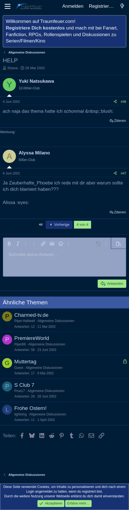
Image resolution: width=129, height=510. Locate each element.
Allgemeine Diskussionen (55, 321)
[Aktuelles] (122, 6)
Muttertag (25, 361)
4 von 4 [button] (83, 224)
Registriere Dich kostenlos (35, 28)
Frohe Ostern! (30, 408)
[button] (9, 243)
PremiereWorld (31, 338)
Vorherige (59, 224)
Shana (12, 68)
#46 (123, 102)
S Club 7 (24, 385)
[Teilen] (115, 102)
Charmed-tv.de (31, 315)
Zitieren (120, 121)
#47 (123, 173)
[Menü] (7, 6)
